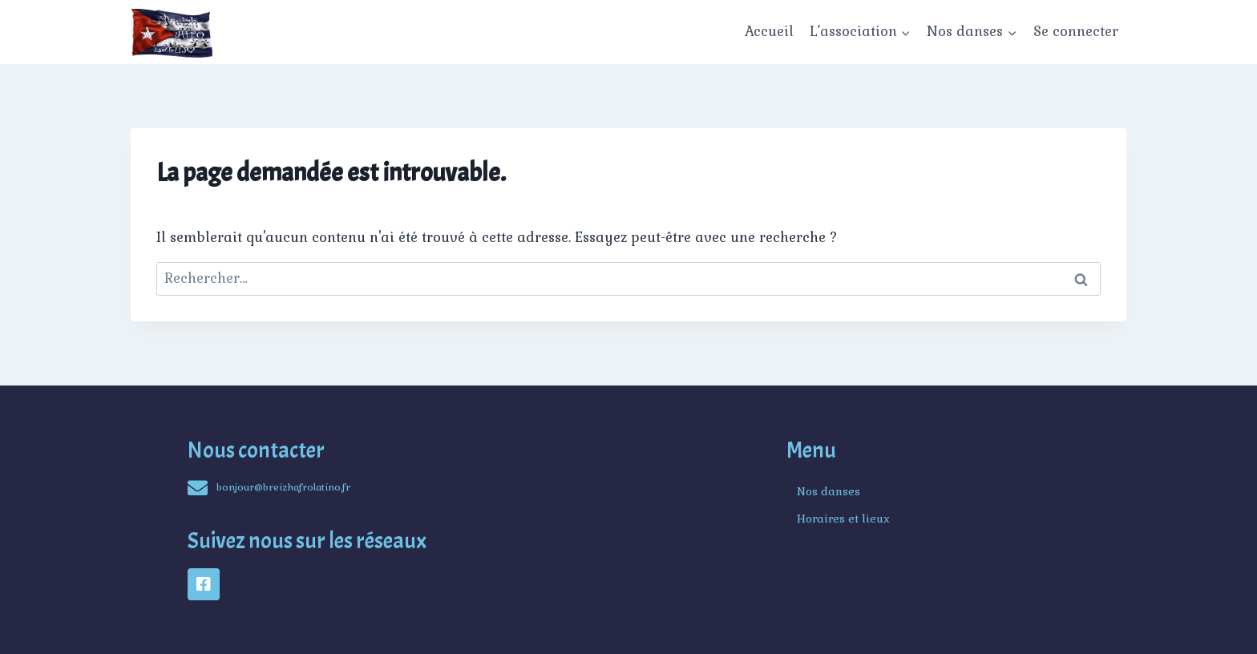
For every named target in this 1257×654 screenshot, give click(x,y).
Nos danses (828, 491)
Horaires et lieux (843, 518)
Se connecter (1075, 31)
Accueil (769, 31)
